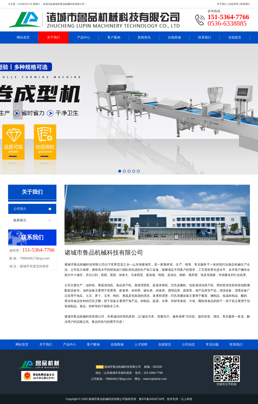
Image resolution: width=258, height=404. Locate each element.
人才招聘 (140, 344)
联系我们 (245, 4)
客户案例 (113, 37)
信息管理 (233, 4)
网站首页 (23, 37)
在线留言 (234, 37)
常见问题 (212, 344)
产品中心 (83, 37)
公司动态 (188, 344)
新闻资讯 (144, 37)
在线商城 (174, 37)
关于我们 (222, 4)
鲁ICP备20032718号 (152, 399)
